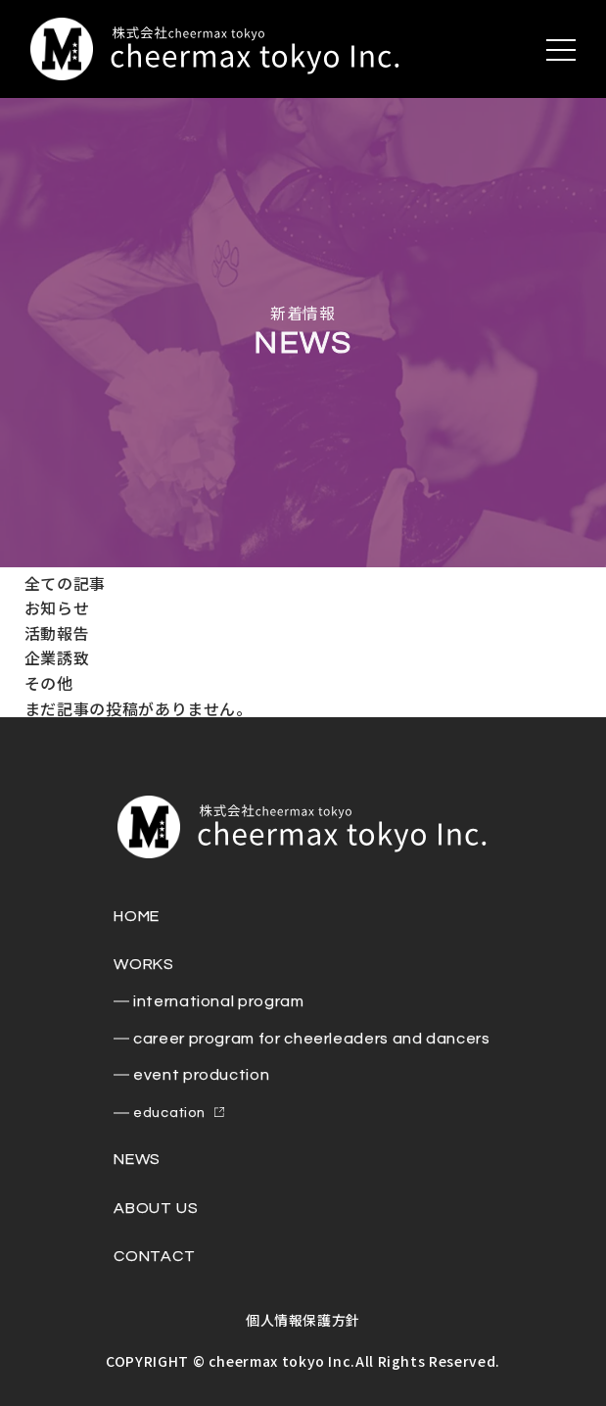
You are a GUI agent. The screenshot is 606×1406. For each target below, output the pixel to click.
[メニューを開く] (561, 49)
